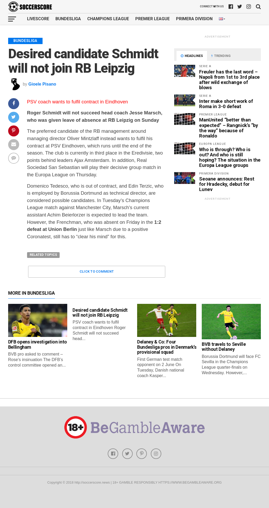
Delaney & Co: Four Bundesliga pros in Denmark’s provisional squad (166, 347)
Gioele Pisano (42, 84)
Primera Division (194, 18)
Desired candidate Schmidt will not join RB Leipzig (100, 313)
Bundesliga (68, 18)
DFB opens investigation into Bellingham (37, 344)
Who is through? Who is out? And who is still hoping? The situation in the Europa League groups (230, 157)
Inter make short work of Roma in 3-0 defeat (226, 103)
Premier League (152, 18)
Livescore (38, 18)
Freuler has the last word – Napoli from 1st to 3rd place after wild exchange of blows (229, 80)
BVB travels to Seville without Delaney (224, 347)
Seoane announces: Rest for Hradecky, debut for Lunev (226, 184)
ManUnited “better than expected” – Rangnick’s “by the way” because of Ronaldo (228, 128)
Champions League (108, 18)
